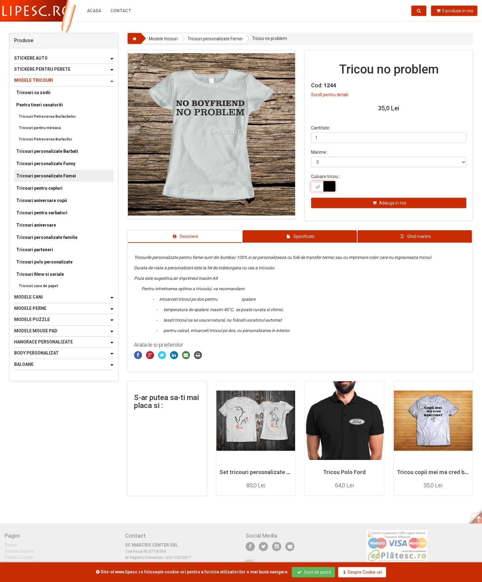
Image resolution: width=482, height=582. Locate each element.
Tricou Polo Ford (344, 472)
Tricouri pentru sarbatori (41, 212)
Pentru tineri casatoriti (39, 104)
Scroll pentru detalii (329, 94)
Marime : (319, 152)
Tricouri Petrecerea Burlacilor (45, 139)
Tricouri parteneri (34, 249)
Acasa (94, 10)
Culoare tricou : (325, 176)
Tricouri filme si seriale (40, 274)
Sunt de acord (314, 572)
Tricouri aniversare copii (41, 200)
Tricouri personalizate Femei (46, 175)
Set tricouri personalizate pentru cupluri (270, 472)
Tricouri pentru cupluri (39, 188)
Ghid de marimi (19, 554)
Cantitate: (320, 127)
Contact (120, 10)
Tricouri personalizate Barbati (47, 151)
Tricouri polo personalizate (44, 261)
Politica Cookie (19, 560)
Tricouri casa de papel (38, 286)
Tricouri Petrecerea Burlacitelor (47, 116)
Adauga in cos (389, 202)
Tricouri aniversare (36, 225)
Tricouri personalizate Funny (45, 163)
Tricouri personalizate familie (46, 237)
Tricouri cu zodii (33, 92)
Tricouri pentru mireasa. (40, 128)
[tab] (185, 236)
